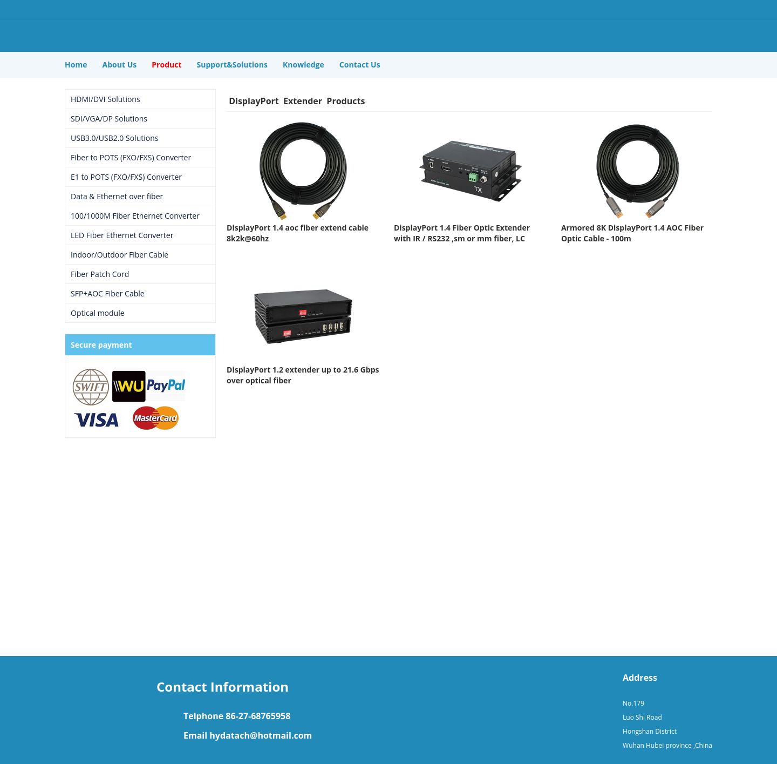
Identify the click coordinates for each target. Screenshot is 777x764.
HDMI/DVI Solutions (105, 99)
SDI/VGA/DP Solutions (109, 118)
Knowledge (303, 64)
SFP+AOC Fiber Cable (108, 293)
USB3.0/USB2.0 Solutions (114, 138)
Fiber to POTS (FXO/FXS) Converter (131, 157)
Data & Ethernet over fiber (117, 196)
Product (166, 64)
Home (76, 64)
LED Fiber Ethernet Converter (122, 235)
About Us (120, 64)
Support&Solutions (232, 64)
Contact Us (359, 64)
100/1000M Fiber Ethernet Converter (135, 216)
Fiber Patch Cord (100, 274)
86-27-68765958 (258, 716)
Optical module (98, 313)
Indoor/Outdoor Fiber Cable (119, 254)
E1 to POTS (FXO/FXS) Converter (126, 177)
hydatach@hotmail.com (260, 735)
